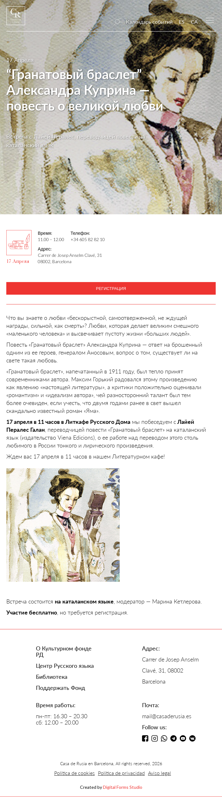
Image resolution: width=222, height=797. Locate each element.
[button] (210, 19)
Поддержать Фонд (60, 687)
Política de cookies (74, 773)
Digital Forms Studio (122, 787)
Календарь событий (149, 22)
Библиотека (51, 676)
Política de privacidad (121, 773)
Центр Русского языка (65, 665)
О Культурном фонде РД (64, 651)
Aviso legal (159, 773)
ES (182, 22)
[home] (15, 18)
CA (194, 22)
